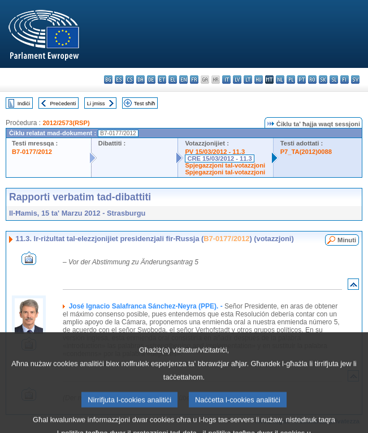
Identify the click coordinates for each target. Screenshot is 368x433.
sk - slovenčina (323, 79)
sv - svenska (355, 79)
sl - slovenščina (334, 79)
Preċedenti (63, 103)
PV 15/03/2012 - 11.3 (215, 151)
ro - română (312, 79)
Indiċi (24, 103)
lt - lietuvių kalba (248, 79)
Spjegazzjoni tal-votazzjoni (225, 165)
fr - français (194, 79)
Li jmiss (96, 103)
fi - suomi (344, 79)
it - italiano (226, 79)
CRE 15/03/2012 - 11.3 (219, 158)
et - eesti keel (162, 79)
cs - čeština (129, 79)
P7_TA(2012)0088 (306, 151)
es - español (119, 79)
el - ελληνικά (172, 79)
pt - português (301, 79)
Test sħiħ (144, 103)
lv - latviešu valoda (237, 79)
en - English (183, 79)
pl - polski (291, 79)
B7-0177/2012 (32, 151)
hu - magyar (258, 79)
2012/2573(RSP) (65, 122)
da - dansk (140, 79)
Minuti (346, 240)
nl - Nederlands (280, 79)
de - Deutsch (151, 79)
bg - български (108, 79)
